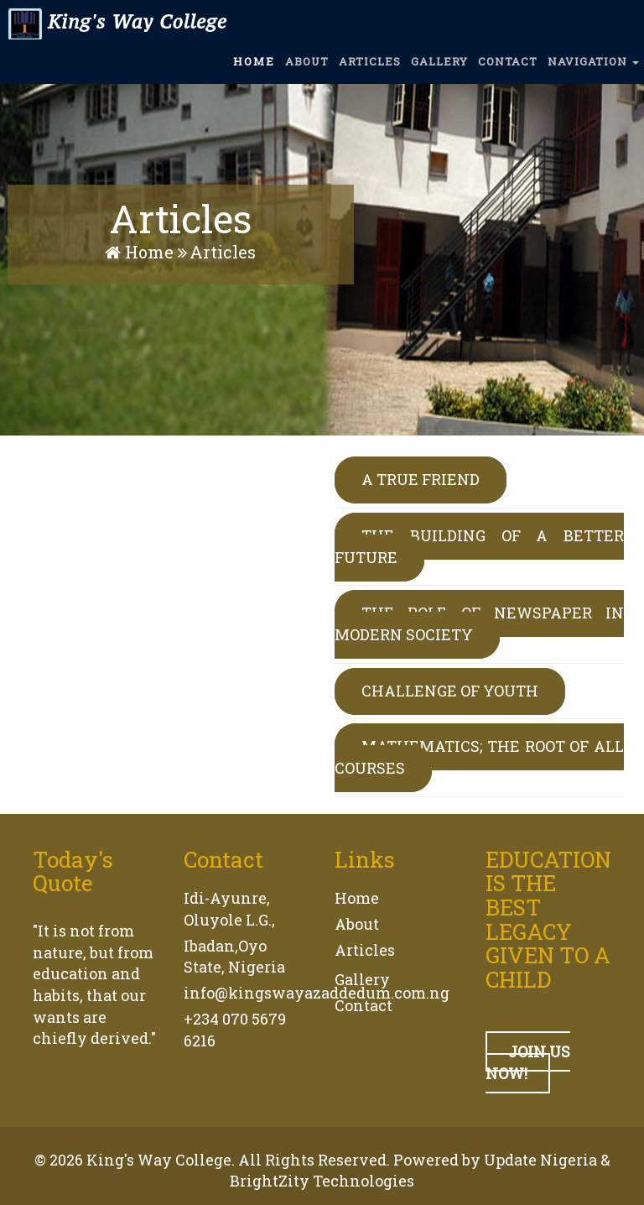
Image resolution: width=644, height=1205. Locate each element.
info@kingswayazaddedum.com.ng (316, 993)
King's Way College (115, 29)
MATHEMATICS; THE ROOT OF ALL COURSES (479, 757)
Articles (365, 950)
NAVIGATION (593, 69)
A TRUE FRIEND (420, 479)
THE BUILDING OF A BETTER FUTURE (479, 546)
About (357, 924)
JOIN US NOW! (528, 1062)
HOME (254, 69)
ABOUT (307, 69)
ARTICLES (370, 69)
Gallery (362, 979)
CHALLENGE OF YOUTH (449, 691)
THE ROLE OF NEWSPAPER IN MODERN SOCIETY (479, 623)
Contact (363, 1005)
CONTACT (508, 69)
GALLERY (439, 69)
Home (141, 252)
